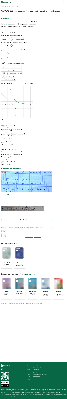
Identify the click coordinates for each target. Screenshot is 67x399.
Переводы (35, 371)
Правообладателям (37, 372)
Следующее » (38, 238)
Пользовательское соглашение (40, 374)
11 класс (29, 367)
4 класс (28, 379)
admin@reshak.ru (36, 376)
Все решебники (30, 274)
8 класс (28, 372)
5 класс (28, 378)
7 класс (28, 374)
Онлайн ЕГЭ (36, 369)
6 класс (28, 376)
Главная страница (37, 367)
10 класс (29, 369)
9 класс (28, 371)
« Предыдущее (29, 238)
